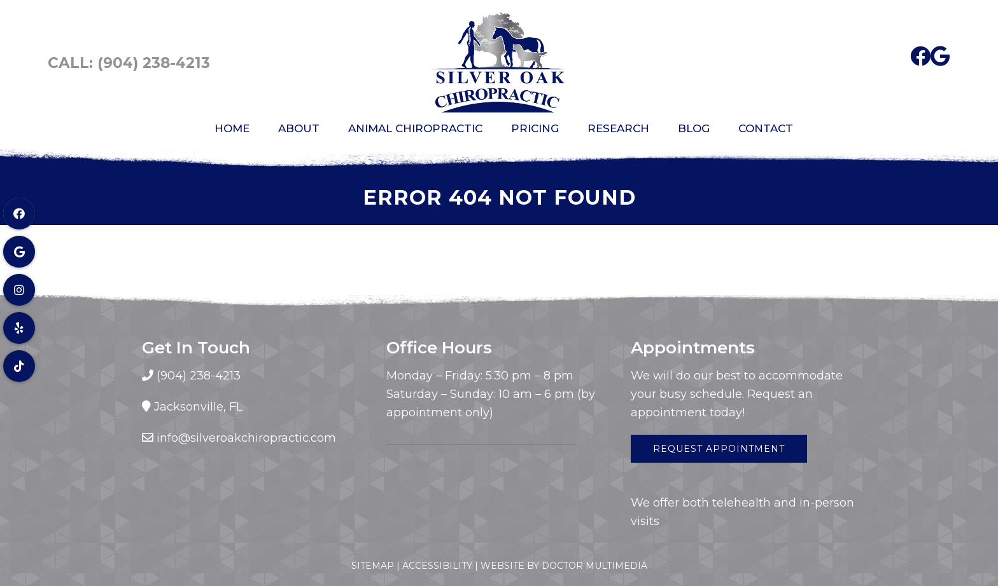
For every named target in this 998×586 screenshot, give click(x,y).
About (299, 128)
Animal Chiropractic (415, 128)
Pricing (535, 128)
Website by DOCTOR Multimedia (564, 565)
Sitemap (372, 565)
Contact (765, 128)
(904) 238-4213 (153, 63)
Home (232, 128)
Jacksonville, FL (198, 407)
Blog (694, 128)
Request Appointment (719, 448)
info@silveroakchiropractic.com (246, 438)
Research (618, 128)
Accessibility (437, 565)
